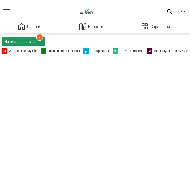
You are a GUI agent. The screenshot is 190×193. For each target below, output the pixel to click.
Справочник (157, 26)
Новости (91, 26)
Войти (181, 11)
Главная (29, 26)
